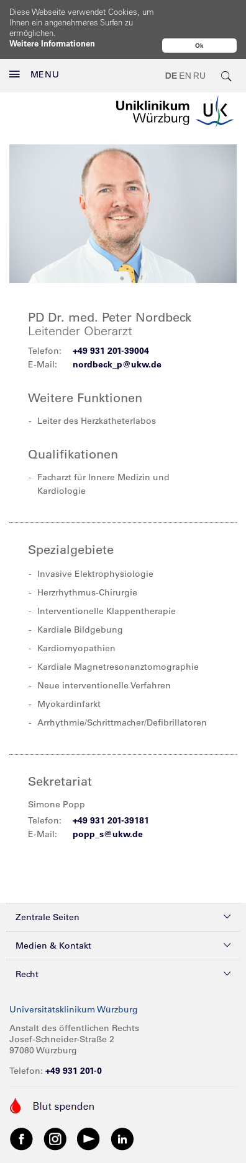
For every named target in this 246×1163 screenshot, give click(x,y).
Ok (199, 46)
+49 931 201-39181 (111, 794)
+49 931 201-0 (73, 1044)
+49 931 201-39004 (111, 324)
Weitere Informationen (52, 43)
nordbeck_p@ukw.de (117, 338)
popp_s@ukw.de (108, 808)
